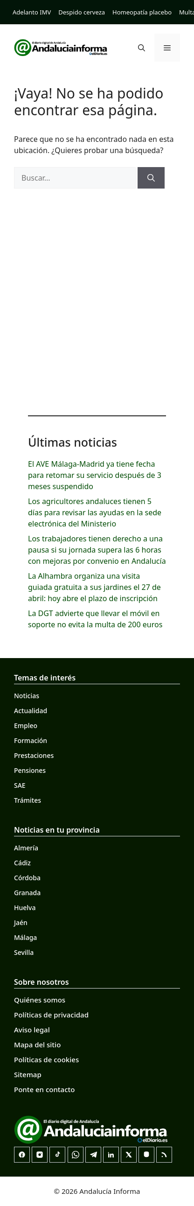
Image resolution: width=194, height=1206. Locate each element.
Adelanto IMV (32, 12)
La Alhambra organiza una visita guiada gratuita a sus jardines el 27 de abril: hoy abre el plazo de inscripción (94, 587)
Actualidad (30, 710)
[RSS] (164, 1155)
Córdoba (27, 877)
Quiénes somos (39, 999)
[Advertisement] (97, 300)
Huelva (24, 907)
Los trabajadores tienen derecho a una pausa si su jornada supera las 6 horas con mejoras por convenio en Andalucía (97, 549)
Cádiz (22, 862)
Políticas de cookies (46, 1059)
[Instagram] (40, 1155)
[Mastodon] (146, 1155)
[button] (141, 48)
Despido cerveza (81, 12)
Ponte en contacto (44, 1089)
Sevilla (24, 952)
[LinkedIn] (111, 1155)
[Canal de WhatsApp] (75, 1155)
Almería (26, 847)
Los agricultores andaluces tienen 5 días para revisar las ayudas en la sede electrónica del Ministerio (94, 512)
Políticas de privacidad (51, 1014)
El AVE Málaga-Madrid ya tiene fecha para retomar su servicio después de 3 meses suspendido (94, 475)
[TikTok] (57, 1155)
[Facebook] (22, 1155)
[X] (129, 1155)
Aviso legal (32, 1029)
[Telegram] (93, 1155)
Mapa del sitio (37, 1044)
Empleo (25, 725)
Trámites (27, 800)
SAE (20, 785)
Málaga (25, 937)
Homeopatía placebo (142, 12)
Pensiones (30, 770)
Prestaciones (34, 755)
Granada (27, 892)
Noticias (26, 695)
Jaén (21, 922)
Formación (30, 740)
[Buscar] (151, 178)
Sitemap (28, 1074)
